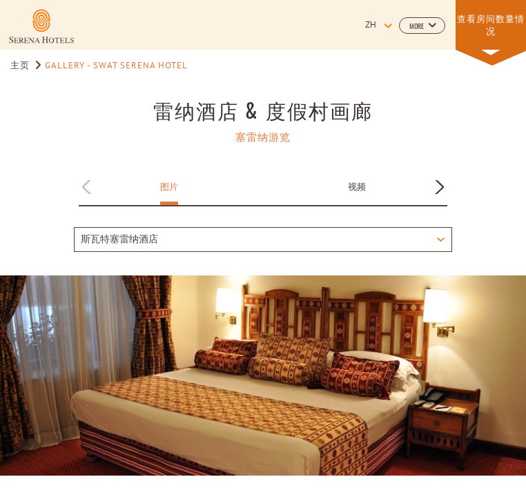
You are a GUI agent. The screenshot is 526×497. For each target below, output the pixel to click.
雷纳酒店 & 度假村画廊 (262, 109)
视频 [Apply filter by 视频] (357, 186)
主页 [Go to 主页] (21, 66)
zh (370, 25)
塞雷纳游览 (263, 136)
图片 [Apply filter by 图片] (169, 186)
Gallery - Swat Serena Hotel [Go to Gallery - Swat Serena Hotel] (116, 66)
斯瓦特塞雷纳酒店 (119, 239)
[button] (422, 25)
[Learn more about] (41, 26)
